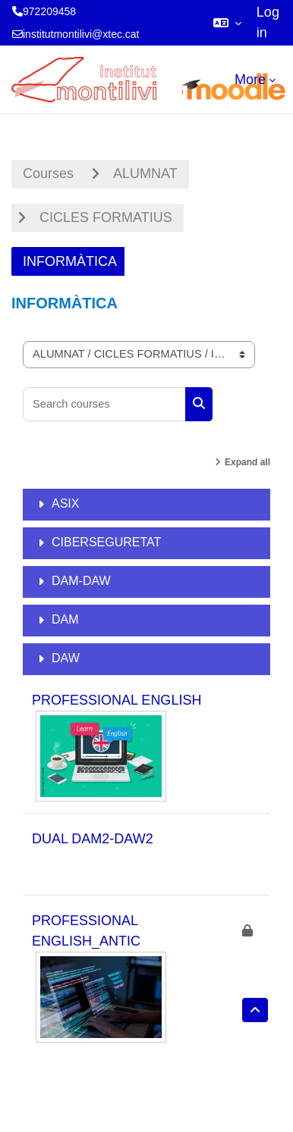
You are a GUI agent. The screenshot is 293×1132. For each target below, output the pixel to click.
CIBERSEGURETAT (106, 542)
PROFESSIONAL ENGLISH (116, 700)
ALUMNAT (145, 173)
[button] (227, 22)
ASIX (65, 503)
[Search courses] (104, 404)
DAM (65, 619)
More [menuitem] (250, 79)
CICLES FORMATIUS (105, 217)
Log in (268, 22)
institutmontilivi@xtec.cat (81, 34)
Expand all (247, 462)
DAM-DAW (81, 580)
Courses (48, 173)
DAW (66, 658)
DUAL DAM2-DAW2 (92, 838)
